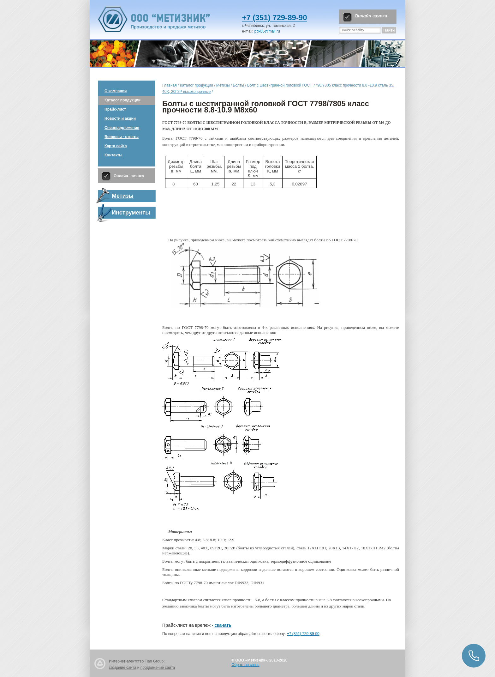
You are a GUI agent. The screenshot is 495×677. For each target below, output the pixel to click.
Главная (169, 85)
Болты (238, 85)
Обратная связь (245, 664)
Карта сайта (115, 146)
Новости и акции (120, 118)
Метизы (223, 85)
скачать (222, 625)
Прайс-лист (115, 109)
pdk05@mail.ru (267, 31)
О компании (115, 91)
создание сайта (122, 667)
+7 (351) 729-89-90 (274, 17)
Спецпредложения (121, 127)
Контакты (113, 155)
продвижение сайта (157, 667)
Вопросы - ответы (121, 137)
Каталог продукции (122, 100)
